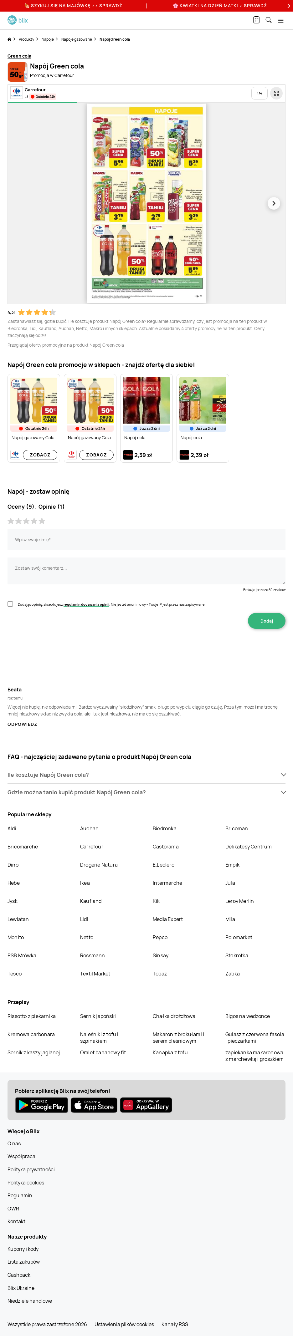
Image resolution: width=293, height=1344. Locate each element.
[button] (146, 774)
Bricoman (236, 828)
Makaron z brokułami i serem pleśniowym (178, 1037)
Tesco (15, 973)
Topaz (160, 973)
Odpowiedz (23, 724)
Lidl (84, 919)
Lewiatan (18, 919)
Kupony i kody (23, 1248)
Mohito (16, 937)
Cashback (19, 1274)
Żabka (232, 973)
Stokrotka (236, 955)
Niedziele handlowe (30, 1300)
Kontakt (16, 1221)
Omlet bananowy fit (103, 1052)
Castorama (166, 846)
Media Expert (168, 919)
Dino (13, 864)
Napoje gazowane (76, 39)
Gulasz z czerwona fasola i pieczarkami (254, 1037)
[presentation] (146, 648)
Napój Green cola (115, 39)
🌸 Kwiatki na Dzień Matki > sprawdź (220, 5)
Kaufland (91, 901)
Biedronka (165, 828)
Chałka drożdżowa (174, 1016)
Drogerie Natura (99, 864)
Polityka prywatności (31, 1169)
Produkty (26, 39)
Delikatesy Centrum (248, 846)
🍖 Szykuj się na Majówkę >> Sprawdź (73, 5)
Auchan (89, 828)
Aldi (12, 828)
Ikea (85, 882)
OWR (13, 1208)
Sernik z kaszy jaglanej (34, 1052)
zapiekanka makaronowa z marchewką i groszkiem (254, 1055)
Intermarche (167, 882)
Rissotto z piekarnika (32, 1016)
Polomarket (238, 937)
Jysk (13, 901)
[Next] (288, 6)
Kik (156, 901)
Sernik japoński (98, 1016)
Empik (232, 864)
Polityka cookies (26, 1182)
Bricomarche (23, 846)
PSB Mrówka (22, 955)
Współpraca (21, 1156)
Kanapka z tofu (170, 1052)
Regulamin (20, 1195)
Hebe (14, 882)
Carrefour (91, 846)
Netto (86, 937)
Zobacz (40, 455)
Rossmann (92, 955)
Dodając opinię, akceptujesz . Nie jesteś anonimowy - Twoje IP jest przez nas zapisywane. (111, 604)
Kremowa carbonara (31, 1034)
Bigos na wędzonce (247, 1016)
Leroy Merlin (239, 901)
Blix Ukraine (21, 1288)
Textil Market (95, 973)
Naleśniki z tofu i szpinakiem (99, 1037)
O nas (14, 1143)
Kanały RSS (175, 1324)
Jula (230, 882)
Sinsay (160, 955)
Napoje (48, 39)
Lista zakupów (24, 1261)
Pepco (160, 937)
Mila (230, 919)
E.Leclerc (163, 864)
